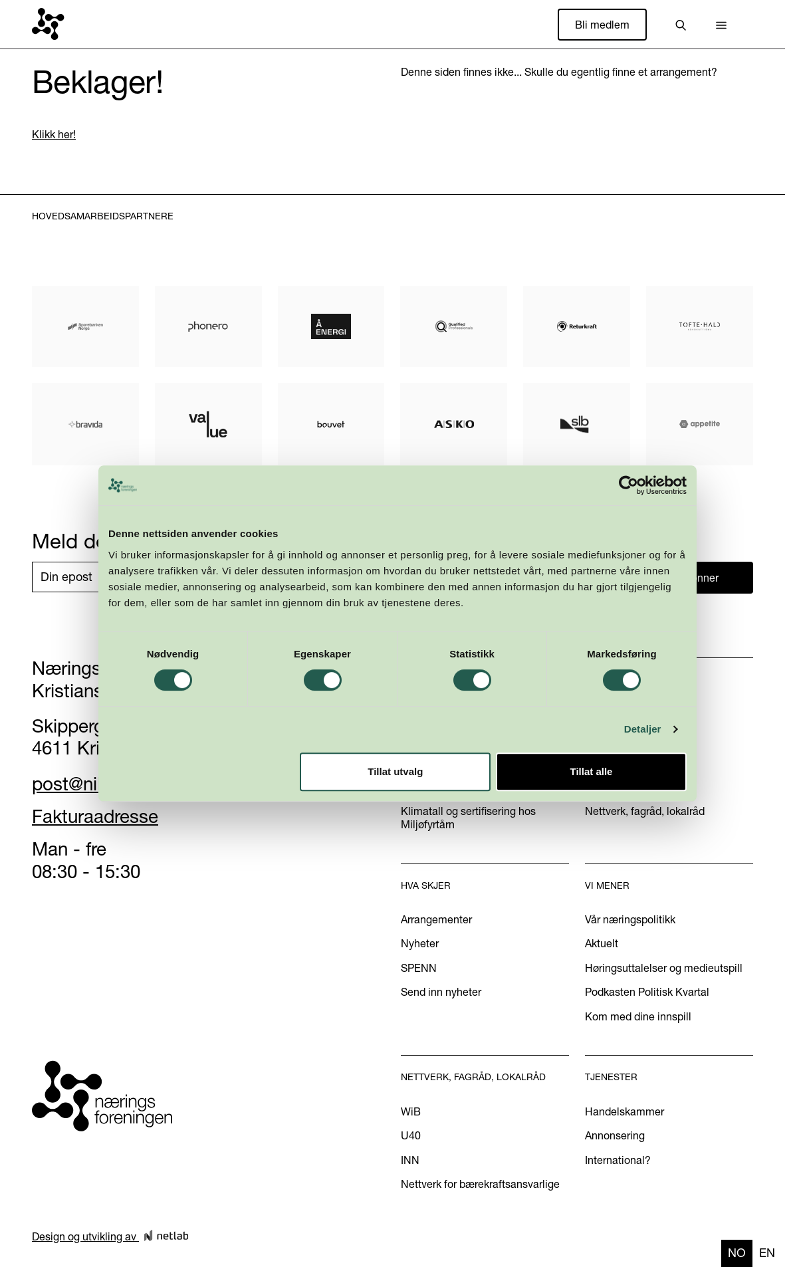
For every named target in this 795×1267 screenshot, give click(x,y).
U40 (411, 1135)
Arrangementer (436, 919)
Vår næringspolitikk (630, 919)
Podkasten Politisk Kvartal (647, 991)
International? (618, 1160)
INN (410, 1160)
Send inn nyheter (441, 991)
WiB (411, 1111)
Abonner (699, 577)
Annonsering (615, 1135)
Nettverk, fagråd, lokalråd (645, 811)
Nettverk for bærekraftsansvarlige (480, 1184)
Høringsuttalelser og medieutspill (663, 968)
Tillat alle (591, 771)
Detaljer (642, 729)
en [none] (767, 1252)
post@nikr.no (84, 783)
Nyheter (420, 943)
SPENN (419, 968)
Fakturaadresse (95, 816)
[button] (721, 24)
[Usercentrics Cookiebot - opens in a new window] (628, 485)
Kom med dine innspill (638, 1016)
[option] (767, 1253)
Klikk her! (54, 134)
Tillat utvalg (395, 771)
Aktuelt (601, 943)
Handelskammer (624, 1111)
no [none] (737, 1252)
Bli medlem (602, 24)
